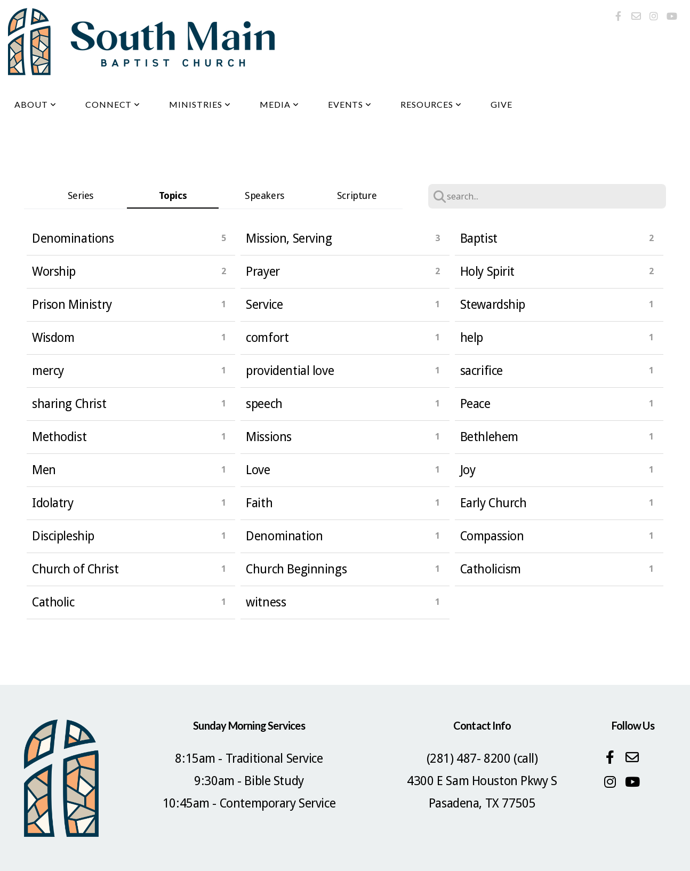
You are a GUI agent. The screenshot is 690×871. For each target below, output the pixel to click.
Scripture (356, 195)
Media (279, 104)
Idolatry (53, 503)
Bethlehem (489, 436)
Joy (468, 469)
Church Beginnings (296, 569)
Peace (475, 403)
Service (264, 304)
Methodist (59, 436)
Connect (113, 104)
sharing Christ (69, 403)
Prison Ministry (72, 304)
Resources (431, 104)
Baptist (479, 238)
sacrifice (481, 370)
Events (350, 104)
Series (81, 195)
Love (258, 469)
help (471, 337)
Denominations (73, 238)
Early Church (493, 503)
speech (264, 403)
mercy (48, 370)
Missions (269, 436)
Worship (54, 271)
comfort (267, 337)
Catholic (53, 602)
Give (501, 104)
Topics (173, 195)
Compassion (492, 536)
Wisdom (53, 337)
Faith (259, 503)
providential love (290, 370)
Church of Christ (75, 569)
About (35, 104)
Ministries (200, 104)
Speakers (265, 195)
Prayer (262, 271)
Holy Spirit (487, 271)
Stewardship (492, 304)
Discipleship (63, 536)
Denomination (284, 536)
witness (266, 602)
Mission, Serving (289, 238)
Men (44, 469)
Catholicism (490, 569)
